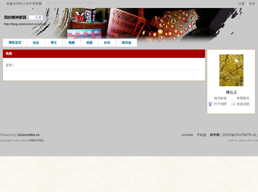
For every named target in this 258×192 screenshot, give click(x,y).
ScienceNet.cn (29, 135)
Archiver (187, 135)
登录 (252, 4)
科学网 (214, 135)
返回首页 (54, 4)
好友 (107, 43)
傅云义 (231, 92)
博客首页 (15, 43)
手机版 (201, 135)
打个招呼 (220, 104)
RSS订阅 (76, 4)
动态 (36, 43)
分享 (38, 17)
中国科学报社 (36, 140)
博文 (54, 43)
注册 (241, 4)
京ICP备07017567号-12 (239, 135)
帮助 (91, 4)
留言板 (126, 43)
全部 (9, 65)
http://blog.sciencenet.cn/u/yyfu (25, 24)
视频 (71, 43)
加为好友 (220, 98)
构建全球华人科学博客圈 (24, 4)
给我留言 (243, 98)
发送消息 (243, 104)
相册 (89, 43)
